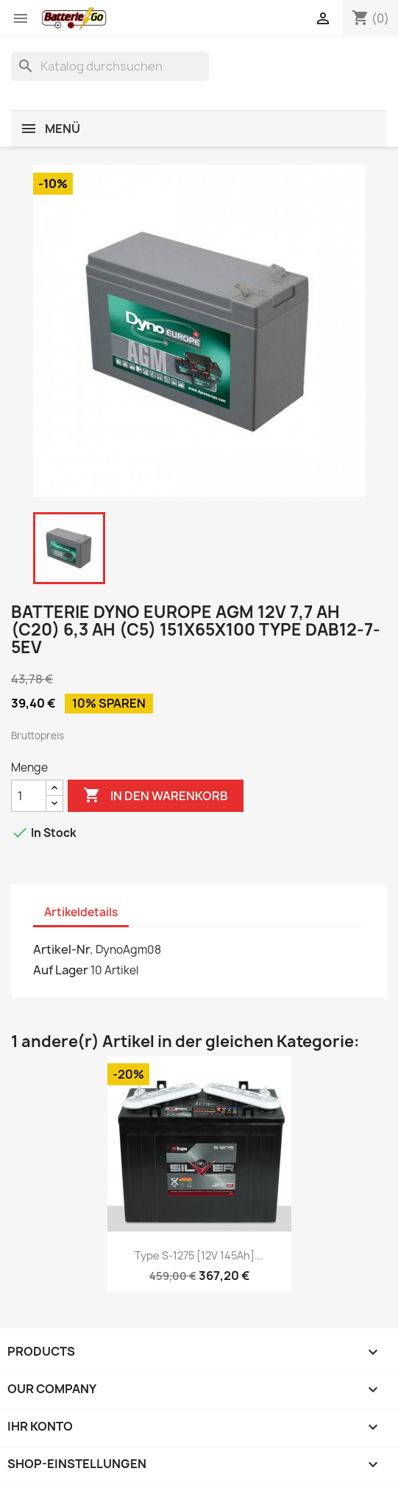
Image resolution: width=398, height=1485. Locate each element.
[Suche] (110, 66)
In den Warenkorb (155, 795)
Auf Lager (60, 970)
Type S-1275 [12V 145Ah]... (199, 1255)
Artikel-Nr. (63, 949)
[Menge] (28, 796)
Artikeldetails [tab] (81, 912)
